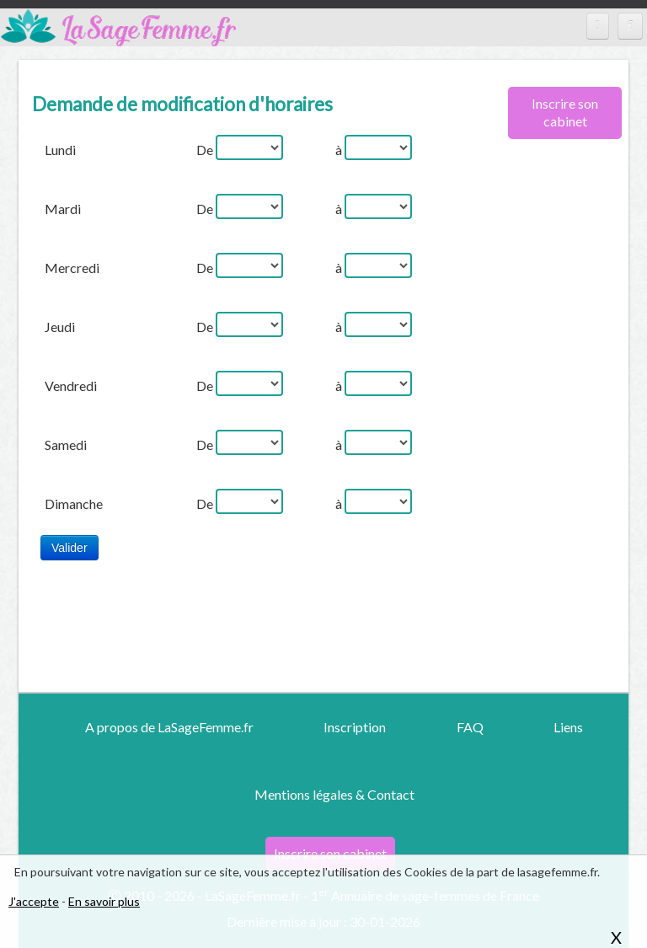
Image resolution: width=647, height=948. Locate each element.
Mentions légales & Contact (334, 794)
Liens (568, 727)
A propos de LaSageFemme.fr (169, 727)
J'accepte (33, 901)
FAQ (470, 727)
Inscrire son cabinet (565, 112)
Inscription (355, 727)
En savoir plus (104, 901)
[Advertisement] (558, 425)
